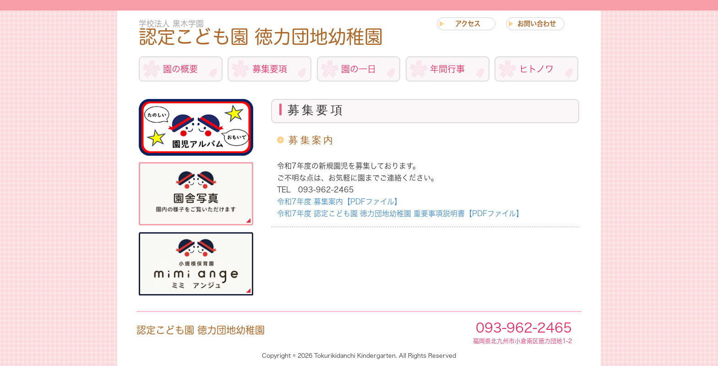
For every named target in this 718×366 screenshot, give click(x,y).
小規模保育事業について (196, 264)
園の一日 (358, 69)
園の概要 (180, 69)
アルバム (196, 127)
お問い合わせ (536, 23)
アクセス (467, 23)
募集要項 (269, 69)
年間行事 (447, 69)
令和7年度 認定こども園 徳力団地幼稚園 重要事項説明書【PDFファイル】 (400, 213)
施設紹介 (196, 193)
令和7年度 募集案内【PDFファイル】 (339, 201)
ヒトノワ (536, 69)
